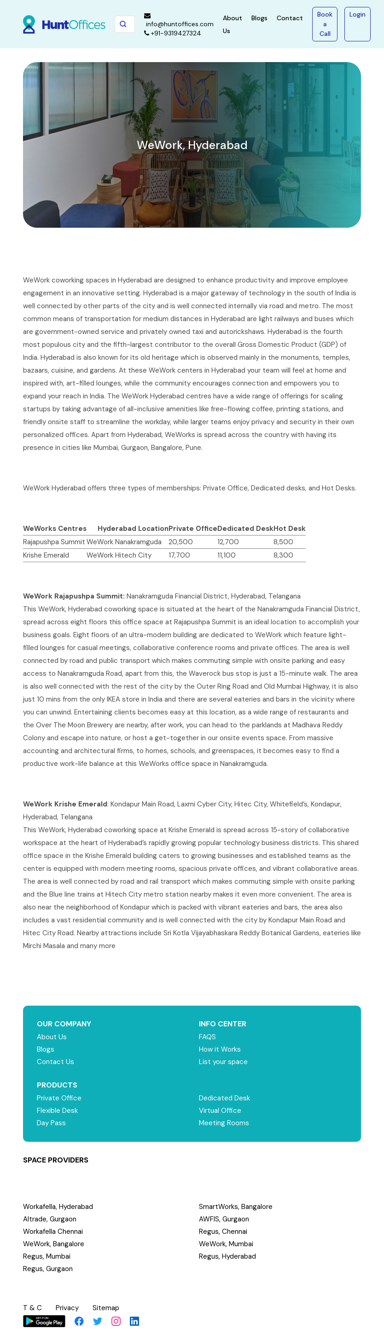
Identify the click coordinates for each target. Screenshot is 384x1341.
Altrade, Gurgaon (49, 1219)
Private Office (59, 1098)
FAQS (207, 1037)
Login (357, 14)
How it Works (220, 1049)
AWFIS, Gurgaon (224, 1219)
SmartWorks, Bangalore (236, 1206)
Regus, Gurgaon (48, 1268)
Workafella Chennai (53, 1231)
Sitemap (106, 1307)
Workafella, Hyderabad (58, 1206)
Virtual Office (220, 1110)
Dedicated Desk (224, 1098)
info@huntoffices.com (179, 20)
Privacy (67, 1307)
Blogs (259, 18)
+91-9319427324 (172, 33)
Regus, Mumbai (46, 1256)
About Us (52, 1037)
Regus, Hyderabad (227, 1256)
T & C (32, 1307)
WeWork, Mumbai (226, 1244)
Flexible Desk (57, 1110)
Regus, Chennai (223, 1231)
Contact (290, 18)
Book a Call (324, 24)
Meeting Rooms (224, 1123)
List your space (223, 1061)
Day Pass (51, 1123)
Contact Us (55, 1061)
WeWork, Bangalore (53, 1244)
